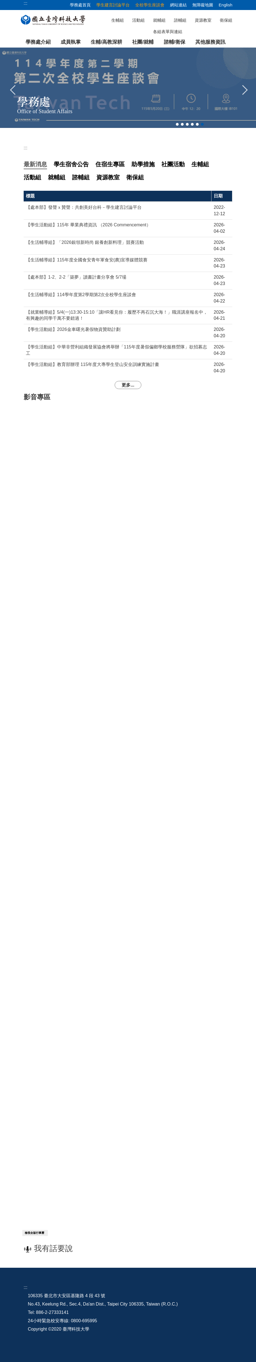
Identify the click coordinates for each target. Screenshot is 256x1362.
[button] (13, 89)
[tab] (177, 124)
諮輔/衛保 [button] (174, 42)
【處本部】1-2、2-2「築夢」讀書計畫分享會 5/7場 (76, 277)
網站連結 (178, 5)
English (225, 5)
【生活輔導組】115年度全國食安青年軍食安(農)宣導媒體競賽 (86, 259)
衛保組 (226, 20)
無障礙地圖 (202, 5)
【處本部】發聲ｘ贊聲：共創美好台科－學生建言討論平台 (84, 207)
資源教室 (203, 20)
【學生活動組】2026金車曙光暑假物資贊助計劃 (73, 329)
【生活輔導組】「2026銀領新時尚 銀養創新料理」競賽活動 (85, 242)
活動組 (138, 20)
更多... (128, 385)
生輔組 (117, 20)
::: (25, 147)
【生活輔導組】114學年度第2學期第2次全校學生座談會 (81, 294)
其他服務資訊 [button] (210, 42)
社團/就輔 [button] (143, 42)
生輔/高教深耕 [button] (106, 42)
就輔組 (159, 20)
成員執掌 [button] (71, 42)
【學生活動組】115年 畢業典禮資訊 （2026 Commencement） (88, 224)
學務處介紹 (38, 42)
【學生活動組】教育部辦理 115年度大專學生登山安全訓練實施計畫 (92, 364)
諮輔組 (180, 20)
